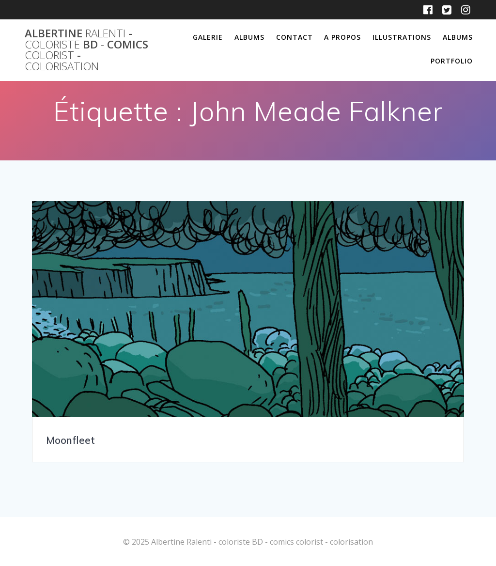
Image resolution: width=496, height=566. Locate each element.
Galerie (208, 37)
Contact (294, 37)
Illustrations (401, 37)
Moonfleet (70, 440)
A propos (342, 37)
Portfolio (452, 60)
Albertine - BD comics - (86, 50)
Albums (249, 37)
